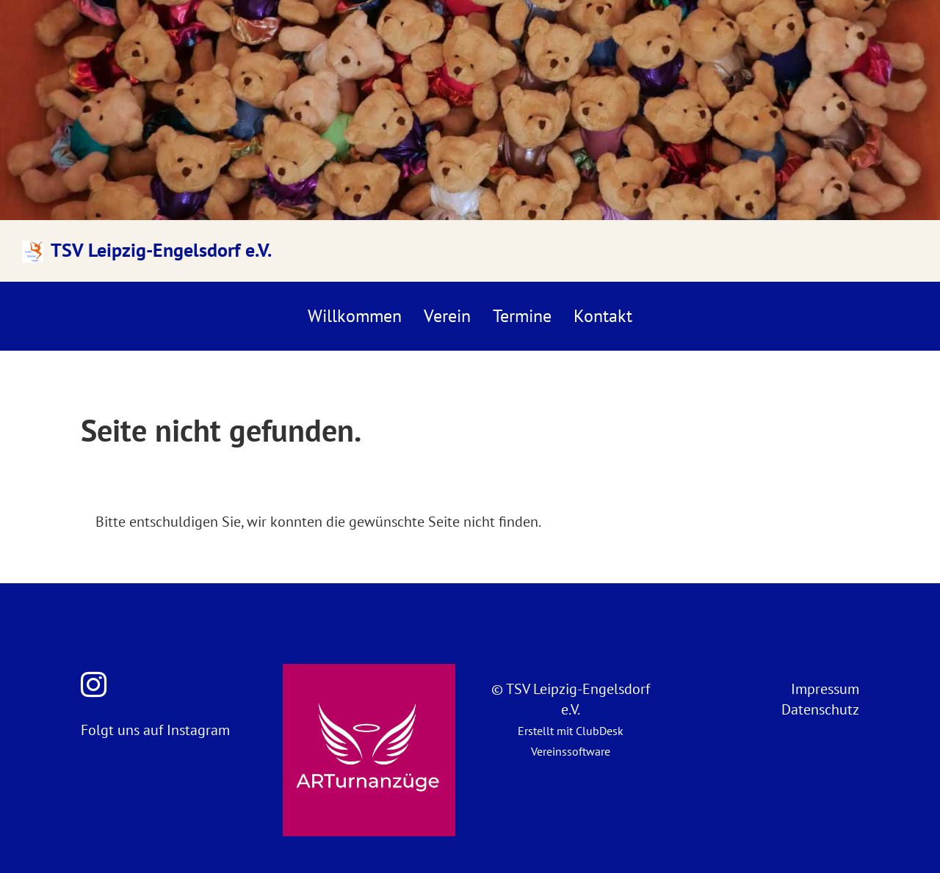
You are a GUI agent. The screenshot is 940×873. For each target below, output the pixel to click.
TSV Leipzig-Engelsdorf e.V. (161, 250)
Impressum (825, 688)
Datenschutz (820, 709)
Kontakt (603, 315)
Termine (522, 315)
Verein (447, 315)
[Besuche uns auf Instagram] (93, 684)
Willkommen (355, 315)
